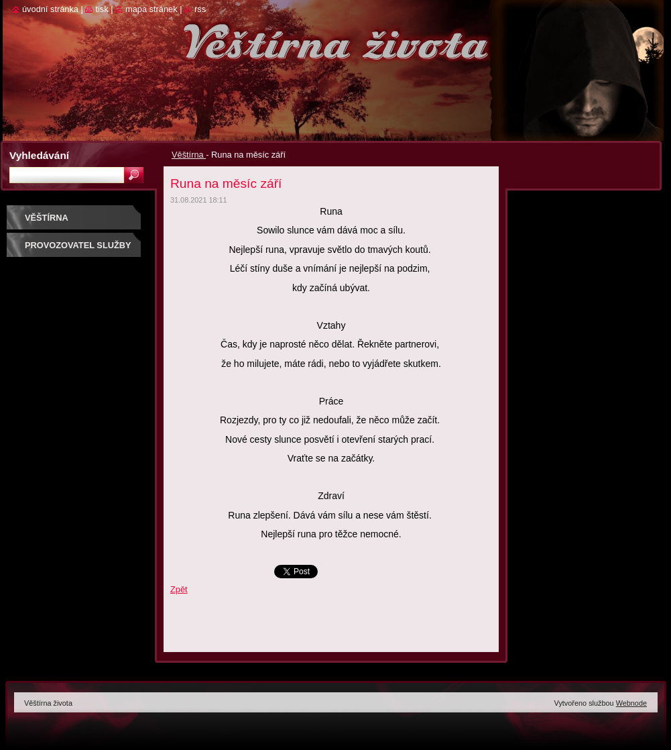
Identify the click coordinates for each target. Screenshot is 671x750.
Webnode (631, 703)
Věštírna (189, 155)
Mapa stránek (151, 9)
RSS (200, 9)
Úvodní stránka (50, 9)
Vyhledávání (39, 155)
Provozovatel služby (78, 245)
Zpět (179, 589)
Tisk (101, 9)
